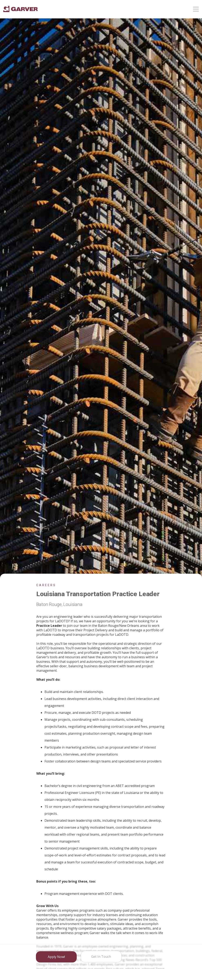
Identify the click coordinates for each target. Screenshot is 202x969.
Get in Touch (101, 956)
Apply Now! (56, 957)
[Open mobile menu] (196, 8)
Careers (46, 585)
